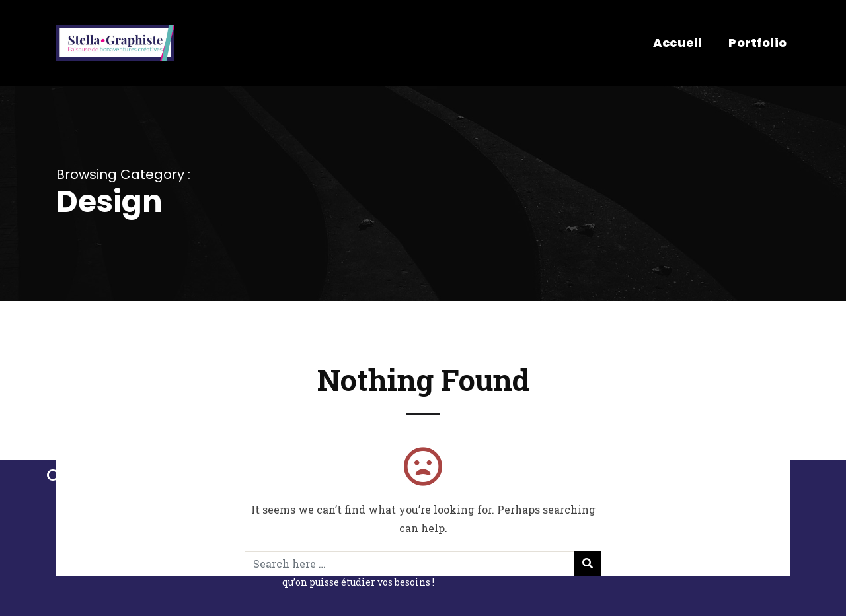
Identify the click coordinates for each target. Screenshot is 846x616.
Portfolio (757, 42)
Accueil (677, 42)
